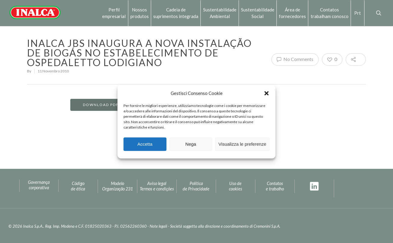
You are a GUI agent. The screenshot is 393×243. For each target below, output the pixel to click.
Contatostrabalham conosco (330, 13)
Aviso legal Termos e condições (157, 186)
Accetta (144, 144)
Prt (357, 13)
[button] (267, 93)
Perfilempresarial (114, 13)
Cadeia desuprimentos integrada (175, 13)
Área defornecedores (292, 13)
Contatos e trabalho (275, 186)
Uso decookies (235, 186)
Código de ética (78, 186)
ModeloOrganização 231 (117, 186)
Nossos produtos (139, 13)
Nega (190, 144)
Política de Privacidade (196, 186)
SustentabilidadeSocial (257, 13)
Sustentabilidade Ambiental (219, 13)
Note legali (158, 226)
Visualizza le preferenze (242, 144)
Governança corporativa (39, 185)
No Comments (295, 59)
